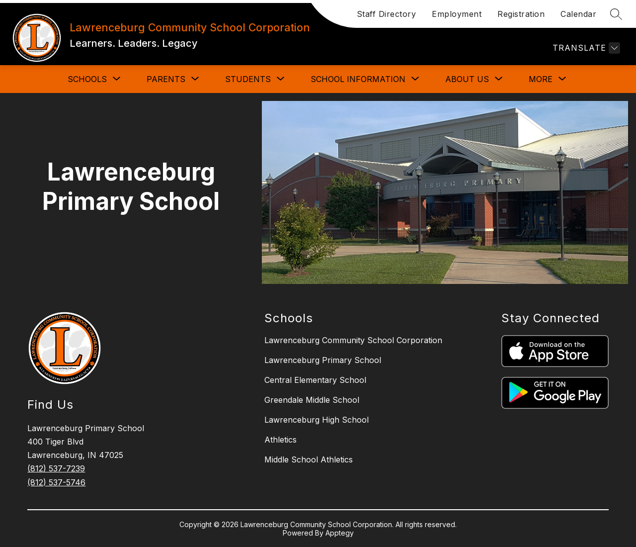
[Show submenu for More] (541, 79)
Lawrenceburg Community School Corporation (353, 340)
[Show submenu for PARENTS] (166, 79)
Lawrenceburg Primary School (322, 360)
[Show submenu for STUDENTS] (248, 79)
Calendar (578, 14)
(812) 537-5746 (56, 482)
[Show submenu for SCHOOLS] (87, 79)
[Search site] (616, 14)
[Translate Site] (585, 48)
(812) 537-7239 (56, 468)
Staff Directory (386, 14)
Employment (456, 14)
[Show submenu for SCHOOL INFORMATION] (358, 79)
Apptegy (339, 533)
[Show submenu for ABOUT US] (467, 79)
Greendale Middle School (311, 400)
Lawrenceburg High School (316, 420)
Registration (521, 14)
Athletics (280, 440)
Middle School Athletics (308, 459)
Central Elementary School (315, 380)
